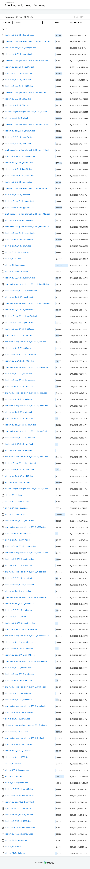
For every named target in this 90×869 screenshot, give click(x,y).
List (76, 17)
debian (11, 5)
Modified (76, 22)
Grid (83, 17)
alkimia (39, 5)
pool (19, 5)
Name (8, 23)
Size (57, 23)
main (27, 5)
